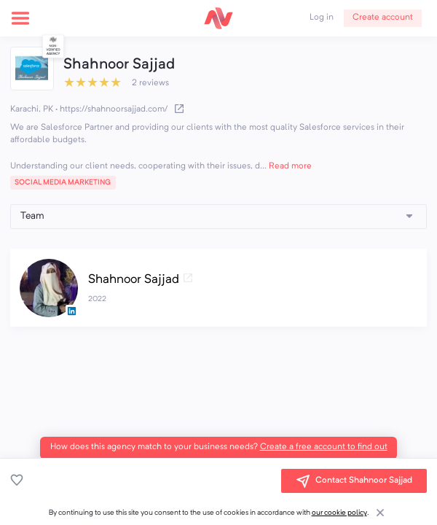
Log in (322, 17)
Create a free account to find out (323, 447)
